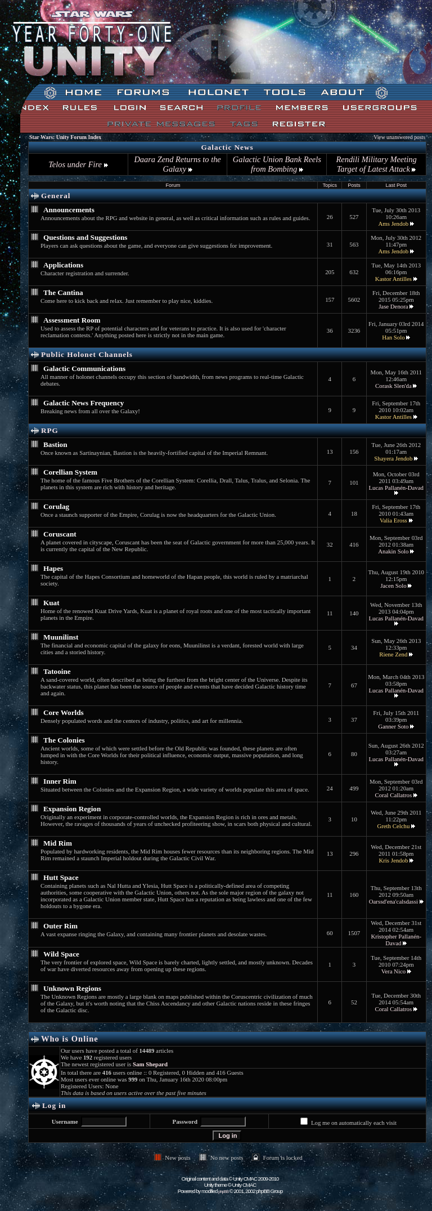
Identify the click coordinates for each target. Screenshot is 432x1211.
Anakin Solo (393, 551)
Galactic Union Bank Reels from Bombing (277, 164)
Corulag (56, 506)
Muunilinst (60, 637)
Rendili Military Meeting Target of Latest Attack (376, 164)
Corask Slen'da (393, 385)
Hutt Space (61, 877)
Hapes (53, 568)
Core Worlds (63, 712)
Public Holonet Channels (87, 354)
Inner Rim (59, 781)
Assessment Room (71, 320)
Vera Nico (393, 971)
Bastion (55, 444)
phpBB (223, 1191)
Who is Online (69, 1038)
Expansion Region (72, 809)
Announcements (68, 209)
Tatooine (57, 671)
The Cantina (63, 292)
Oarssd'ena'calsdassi (393, 901)
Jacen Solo (393, 585)
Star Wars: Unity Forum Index (65, 137)
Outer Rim (60, 926)
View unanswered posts (399, 137)
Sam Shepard (150, 1064)
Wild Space (61, 954)
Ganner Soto (393, 726)
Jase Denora (393, 306)
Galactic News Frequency (83, 403)
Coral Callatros (393, 795)
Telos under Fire (77, 164)
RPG (49, 430)
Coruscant (59, 534)
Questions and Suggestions (85, 237)
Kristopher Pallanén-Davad (396, 939)
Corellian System (70, 472)
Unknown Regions (72, 988)
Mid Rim (57, 843)
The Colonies (64, 740)
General (55, 195)
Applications (63, 265)
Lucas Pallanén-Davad (396, 487)
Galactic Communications (84, 368)
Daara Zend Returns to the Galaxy (177, 164)
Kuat (51, 602)
